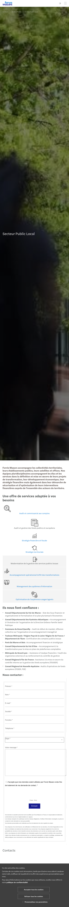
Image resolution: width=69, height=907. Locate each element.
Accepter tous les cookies (33, 889)
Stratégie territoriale (34, 552)
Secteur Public (16, 12)
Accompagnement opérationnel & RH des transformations (33, 574)
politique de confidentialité (17, 882)
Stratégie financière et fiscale (33, 540)
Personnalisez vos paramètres (34, 902)
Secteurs (5, 12)
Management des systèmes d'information (33, 586)
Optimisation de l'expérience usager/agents (34, 599)
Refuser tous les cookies (33, 896)
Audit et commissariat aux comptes (34, 513)
